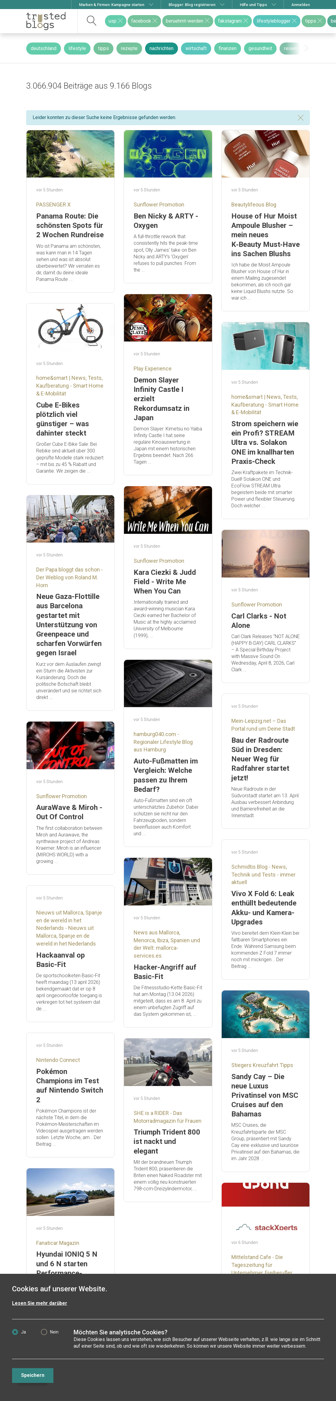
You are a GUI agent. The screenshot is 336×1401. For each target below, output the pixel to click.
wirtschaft (196, 48)
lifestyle (77, 48)
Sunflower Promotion (159, 204)
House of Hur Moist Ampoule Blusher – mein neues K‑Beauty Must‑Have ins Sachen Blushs (265, 235)
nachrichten (161, 48)
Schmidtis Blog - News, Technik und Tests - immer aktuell (263, 874)
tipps (103, 48)
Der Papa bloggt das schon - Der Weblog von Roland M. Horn (69, 577)
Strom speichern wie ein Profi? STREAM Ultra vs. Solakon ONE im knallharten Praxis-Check (264, 443)
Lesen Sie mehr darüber (39, 1303)
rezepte (129, 48)
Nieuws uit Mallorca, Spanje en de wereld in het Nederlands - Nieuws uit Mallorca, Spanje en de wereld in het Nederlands (69, 928)
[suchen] (92, 21)
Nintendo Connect (58, 1060)
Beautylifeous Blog (253, 204)
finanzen (227, 48)
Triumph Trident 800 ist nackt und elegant (167, 1141)
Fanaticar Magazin (57, 1243)
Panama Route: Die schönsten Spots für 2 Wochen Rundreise (70, 225)
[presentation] (306, 48)
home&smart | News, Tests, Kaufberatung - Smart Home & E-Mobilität (69, 385)
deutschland (43, 48)
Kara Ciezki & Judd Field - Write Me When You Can (165, 581)
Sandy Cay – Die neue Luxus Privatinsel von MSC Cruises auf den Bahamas (264, 1095)
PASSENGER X (53, 204)
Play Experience (153, 368)
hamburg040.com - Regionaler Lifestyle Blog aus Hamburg (163, 742)
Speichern (32, 1375)
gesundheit (260, 48)
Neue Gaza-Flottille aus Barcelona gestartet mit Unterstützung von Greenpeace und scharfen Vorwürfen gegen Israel (69, 624)
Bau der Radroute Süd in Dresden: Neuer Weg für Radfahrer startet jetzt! (260, 759)
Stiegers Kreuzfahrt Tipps (262, 1065)
